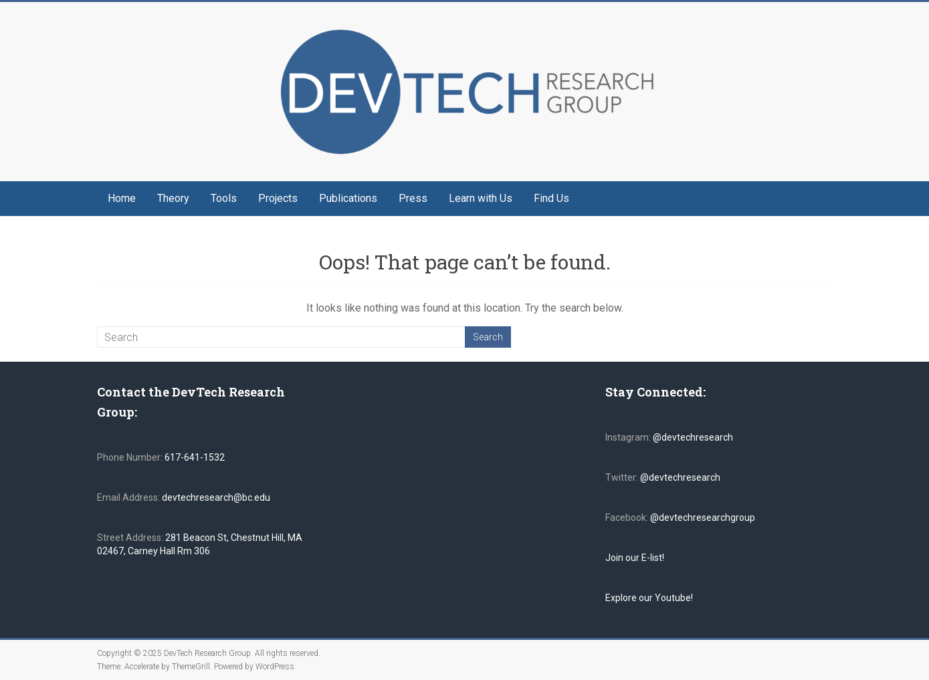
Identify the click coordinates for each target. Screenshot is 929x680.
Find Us (551, 198)
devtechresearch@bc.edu (216, 497)
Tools (224, 198)
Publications (348, 198)
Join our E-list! (634, 557)
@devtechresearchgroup (702, 517)
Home (122, 198)
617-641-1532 (194, 457)
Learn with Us (480, 198)
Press (413, 198)
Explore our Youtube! (649, 597)
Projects (278, 198)
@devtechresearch (693, 437)
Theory (173, 198)
